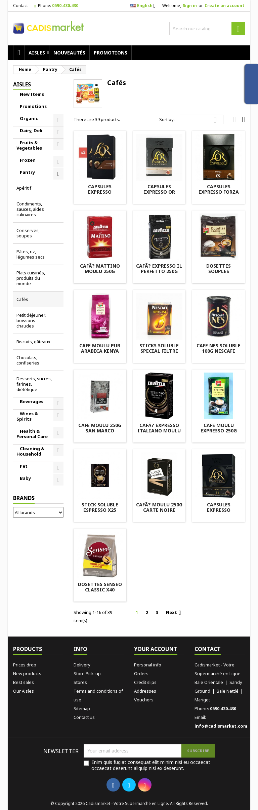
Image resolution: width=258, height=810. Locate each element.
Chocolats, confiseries (27, 360)
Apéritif (23, 188)
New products (27, 673)
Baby (25, 478)
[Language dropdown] (145, 5)
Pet (24, 466)
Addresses (145, 691)
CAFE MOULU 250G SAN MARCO (99, 428)
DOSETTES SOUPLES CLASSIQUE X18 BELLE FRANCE (219, 274)
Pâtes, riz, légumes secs (30, 254)
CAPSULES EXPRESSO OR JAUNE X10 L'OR (159, 191)
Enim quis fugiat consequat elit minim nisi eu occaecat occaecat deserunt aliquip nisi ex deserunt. (150, 765)
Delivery (82, 665)
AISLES (37, 52)
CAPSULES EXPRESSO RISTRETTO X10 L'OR (218, 512)
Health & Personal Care (32, 433)
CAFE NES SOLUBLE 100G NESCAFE (219, 348)
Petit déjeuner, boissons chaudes (31, 320)
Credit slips (145, 682)
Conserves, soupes (28, 233)
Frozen (28, 160)
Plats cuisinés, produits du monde (30, 278)
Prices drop (24, 665)
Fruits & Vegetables (29, 145)
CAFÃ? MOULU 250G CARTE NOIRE (159, 507)
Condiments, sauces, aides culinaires (30, 209)
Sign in (190, 5)
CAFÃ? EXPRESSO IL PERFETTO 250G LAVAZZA (159, 271)
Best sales (23, 682)
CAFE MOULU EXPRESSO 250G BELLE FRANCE (219, 430)
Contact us (84, 717)
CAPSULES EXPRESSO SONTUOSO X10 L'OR (100, 194)
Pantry (27, 172)
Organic (29, 118)
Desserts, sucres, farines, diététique (34, 384)
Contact (20, 5)
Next (174, 612)
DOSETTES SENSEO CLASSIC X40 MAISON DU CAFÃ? (100, 589)
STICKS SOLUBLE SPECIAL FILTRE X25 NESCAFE (159, 350)
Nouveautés (69, 52)
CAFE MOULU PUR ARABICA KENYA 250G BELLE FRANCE (100, 350)
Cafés (22, 299)
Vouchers (144, 700)
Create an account (224, 5)
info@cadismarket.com (221, 726)
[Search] (207, 28)
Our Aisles (23, 691)
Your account (155, 649)
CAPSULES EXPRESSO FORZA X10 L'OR (219, 191)
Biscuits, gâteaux (33, 342)
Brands (24, 498)
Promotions (110, 52)
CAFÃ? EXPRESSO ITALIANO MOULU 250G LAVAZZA (159, 430)
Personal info (147, 665)
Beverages (31, 401)
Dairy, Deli (31, 130)
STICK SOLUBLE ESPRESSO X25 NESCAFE (100, 509)
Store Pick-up (87, 673)
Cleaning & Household (30, 451)
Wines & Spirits (27, 416)
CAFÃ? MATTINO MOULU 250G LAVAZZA (100, 271)
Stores (80, 682)
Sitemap (82, 708)
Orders (141, 673)
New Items (32, 94)
